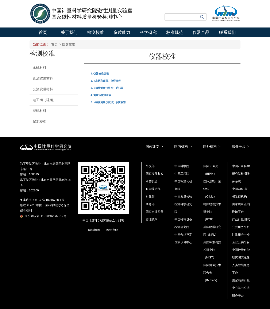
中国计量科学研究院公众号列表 (103, 220)
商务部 (150, 204)
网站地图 (94, 230)
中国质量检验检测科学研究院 (183, 204)
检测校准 (95, 32)
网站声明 (112, 230)
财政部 (150, 196)
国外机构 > (211, 146)
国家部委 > (154, 146)
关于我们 (69, 32)
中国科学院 (181, 166)
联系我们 (227, 32)
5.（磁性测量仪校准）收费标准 (108, 102)
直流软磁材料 (43, 78)
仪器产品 (201, 32)
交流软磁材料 (43, 89)
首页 (43, 32)
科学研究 (148, 32)
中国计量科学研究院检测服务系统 (241, 173)
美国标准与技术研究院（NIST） (212, 249)
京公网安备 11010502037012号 (43, 216)
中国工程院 (181, 173)
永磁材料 (39, 67)
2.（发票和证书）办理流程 (106, 80)
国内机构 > (183, 146)
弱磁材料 (39, 111)
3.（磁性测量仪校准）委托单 (107, 88)
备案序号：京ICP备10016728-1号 (42, 200)
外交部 (150, 166)
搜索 (202, 17)
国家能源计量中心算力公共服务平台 (241, 288)
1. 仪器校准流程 (100, 73)
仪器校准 (39, 121)
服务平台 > (240, 146)
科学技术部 (153, 189)
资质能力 (121, 32)
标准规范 (174, 32)
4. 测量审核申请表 (101, 95)
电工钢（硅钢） (44, 100)
